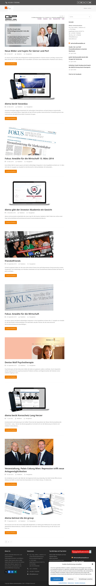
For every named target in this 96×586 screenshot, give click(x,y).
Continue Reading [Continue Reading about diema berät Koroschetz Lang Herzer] (11, 430)
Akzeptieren (56, 579)
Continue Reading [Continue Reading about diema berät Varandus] (11, 118)
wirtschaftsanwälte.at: (78, 43)
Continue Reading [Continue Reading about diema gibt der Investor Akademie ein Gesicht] (11, 222)
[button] (92, 564)
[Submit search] (89, 17)
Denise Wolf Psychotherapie (19, 362)
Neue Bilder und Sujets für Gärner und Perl (27, 50)
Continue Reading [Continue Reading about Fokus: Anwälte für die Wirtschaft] (11, 328)
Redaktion (19, 54)
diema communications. (16, 583)
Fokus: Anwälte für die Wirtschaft (22, 313)
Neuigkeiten (29, 54)
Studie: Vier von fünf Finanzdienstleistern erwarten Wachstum (78, 49)
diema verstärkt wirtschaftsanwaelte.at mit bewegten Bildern (56, 560)
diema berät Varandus (16, 103)
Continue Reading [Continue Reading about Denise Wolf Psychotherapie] (11, 377)
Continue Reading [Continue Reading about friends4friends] (11, 275)
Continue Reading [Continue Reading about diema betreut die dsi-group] (11, 532)
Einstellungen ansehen (85, 579)
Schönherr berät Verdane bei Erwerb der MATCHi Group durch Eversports (80, 66)
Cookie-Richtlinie (62, 583)
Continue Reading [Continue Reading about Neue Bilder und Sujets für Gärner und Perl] (11, 64)
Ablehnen (70, 579)
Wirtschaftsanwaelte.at (81, 557)
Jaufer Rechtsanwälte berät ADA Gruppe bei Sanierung (78, 58)
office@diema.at (33, 574)
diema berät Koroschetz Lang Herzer (23, 415)
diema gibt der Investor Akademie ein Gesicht (28, 209)
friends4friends (12, 260)
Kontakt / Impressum (80, 583)
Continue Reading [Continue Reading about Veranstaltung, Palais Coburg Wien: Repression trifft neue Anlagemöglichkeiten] (11, 484)
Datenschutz (71, 583)
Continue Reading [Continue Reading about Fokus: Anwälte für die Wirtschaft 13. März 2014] (11, 171)
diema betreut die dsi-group (19, 517)
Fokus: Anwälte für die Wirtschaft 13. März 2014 (29, 158)
